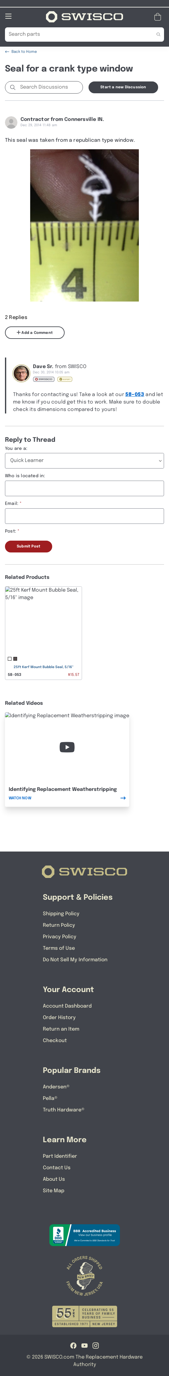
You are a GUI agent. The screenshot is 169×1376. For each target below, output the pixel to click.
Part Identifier (60, 1156)
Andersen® (56, 1086)
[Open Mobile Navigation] (8, 15)
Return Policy (59, 925)
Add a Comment (35, 332)
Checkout (55, 1040)
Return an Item (61, 1029)
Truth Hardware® (63, 1109)
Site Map (53, 1190)
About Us (54, 1179)
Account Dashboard (67, 1006)
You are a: (16, 448)
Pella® (50, 1098)
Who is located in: (25, 475)
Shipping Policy (61, 913)
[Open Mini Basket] (159, 17)
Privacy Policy (59, 936)
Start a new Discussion (123, 87)
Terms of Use (59, 948)
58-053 (134, 394)
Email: (11, 503)
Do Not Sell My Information (75, 959)
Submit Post (28, 546)
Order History (59, 1017)
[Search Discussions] (50, 87)
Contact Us (57, 1167)
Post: (10, 531)
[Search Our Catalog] (75, 34)
